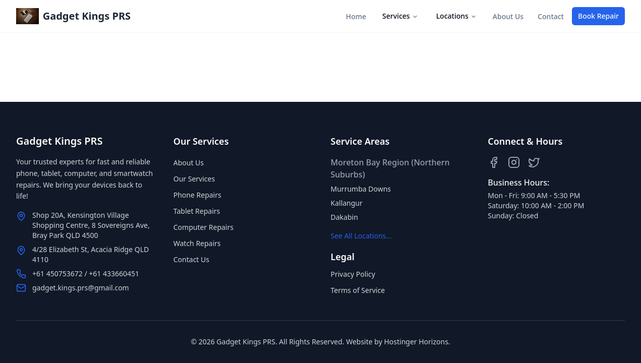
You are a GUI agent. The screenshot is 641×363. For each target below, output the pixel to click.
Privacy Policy (353, 274)
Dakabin (344, 217)
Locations (456, 16)
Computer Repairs (203, 227)
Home (356, 16)
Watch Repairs (197, 243)
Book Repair (598, 16)
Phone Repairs (197, 195)
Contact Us (191, 259)
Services (400, 16)
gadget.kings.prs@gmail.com (80, 287)
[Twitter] (534, 162)
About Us (508, 16)
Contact (551, 16)
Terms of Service (358, 290)
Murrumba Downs (361, 189)
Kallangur (347, 203)
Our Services (194, 179)
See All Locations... (361, 235)
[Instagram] (514, 162)
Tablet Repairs (196, 211)
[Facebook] (494, 162)
